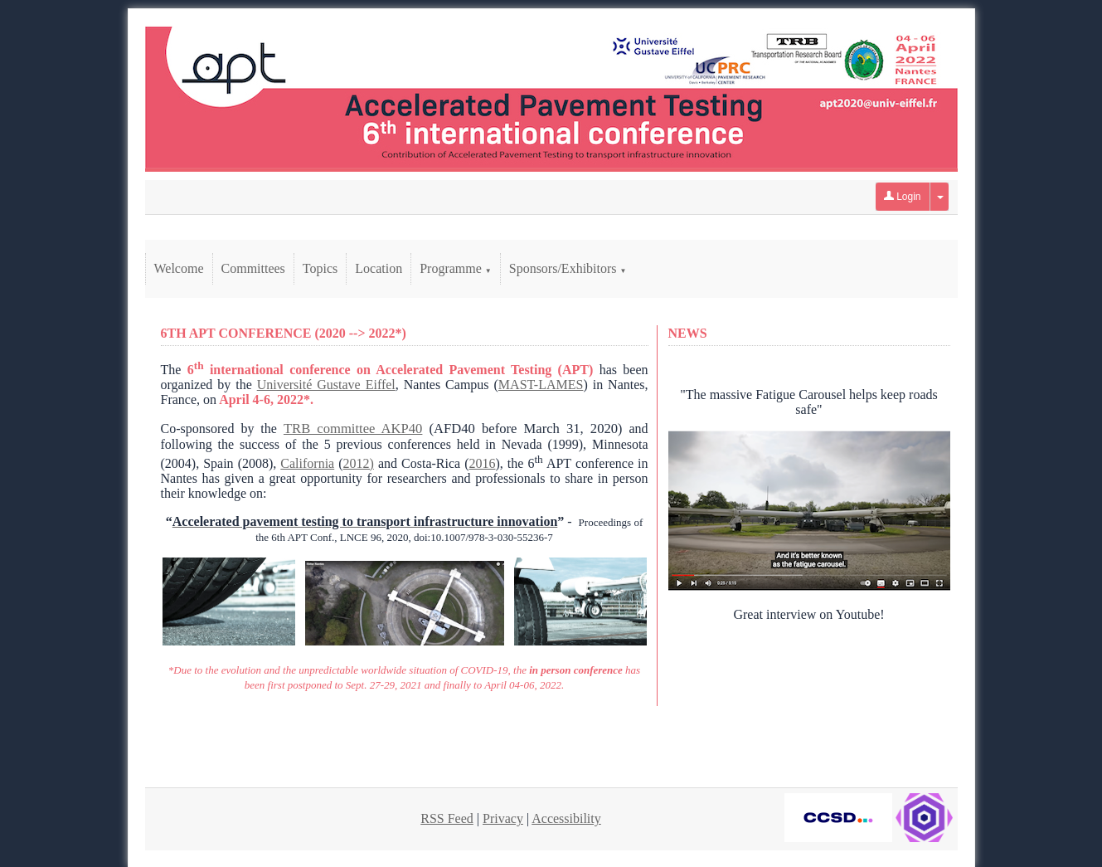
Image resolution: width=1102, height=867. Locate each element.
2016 (481, 463)
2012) (358, 463)
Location (378, 268)
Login (902, 196)
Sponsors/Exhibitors (568, 268)
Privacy (503, 818)
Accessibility (566, 818)
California (307, 463)
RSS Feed (446, 818)
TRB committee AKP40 (353, 428)
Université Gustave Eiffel (326, 384)
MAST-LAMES (541, 384)
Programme (456, 268)
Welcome (179, 268)
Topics (320, 268)
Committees (253, 268)
